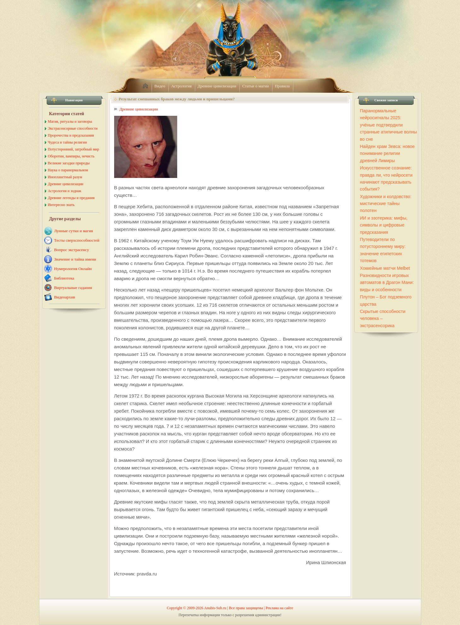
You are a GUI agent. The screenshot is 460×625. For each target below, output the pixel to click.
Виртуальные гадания (73, 287)
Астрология (181, 86)
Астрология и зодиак (64, 191)
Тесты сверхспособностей (77, 240)
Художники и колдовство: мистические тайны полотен (385, 203)
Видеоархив (64, 297)
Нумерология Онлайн (73, 268)
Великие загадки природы (69, 163)
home (145, 86)
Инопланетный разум (65, 177)
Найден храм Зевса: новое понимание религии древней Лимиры (387, 153)
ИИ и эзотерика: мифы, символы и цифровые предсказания (384, 225)
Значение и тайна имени (75, 259)
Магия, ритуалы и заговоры (70, 121)
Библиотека (64, 278)
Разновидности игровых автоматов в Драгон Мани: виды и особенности (387, 282)
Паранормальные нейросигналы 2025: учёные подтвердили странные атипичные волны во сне (388, 125)
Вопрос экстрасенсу (71, 249)
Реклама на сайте (279, 608)
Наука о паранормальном (68, 170)
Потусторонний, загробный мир (73, 149)
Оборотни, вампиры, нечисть (71, 156)
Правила (282, 86)
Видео (160, 86)
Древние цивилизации (217, 86)
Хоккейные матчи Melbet (385, 268)
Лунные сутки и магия (73, 230)
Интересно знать (61, 205)
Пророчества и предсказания (71, 135)
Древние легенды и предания (71, 198)
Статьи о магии (255, 86)
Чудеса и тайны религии (67, 142)
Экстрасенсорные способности (73, 128)
